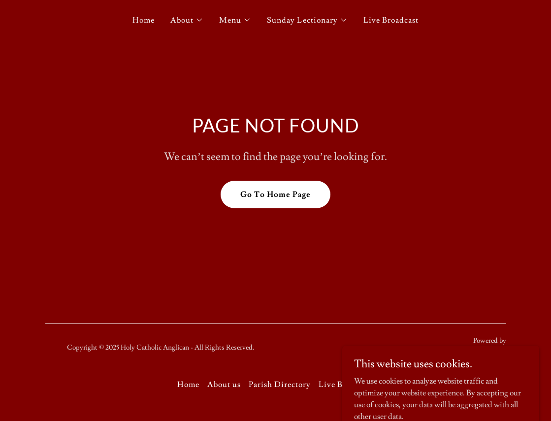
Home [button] (188, 384)
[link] (474, 353)
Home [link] (143, 20)
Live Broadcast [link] (391, 20)
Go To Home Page (275, 194)
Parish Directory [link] (280, 384)
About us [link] (224, 384)
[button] (186, 20)
